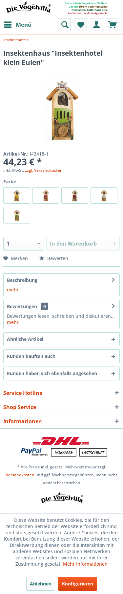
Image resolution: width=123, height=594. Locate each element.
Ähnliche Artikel (25, 339)
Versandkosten (20, 475)
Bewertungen (22, 306)
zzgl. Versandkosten (44, 170)
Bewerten (53, 258)
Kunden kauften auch (31, 356)
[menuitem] (17, 24)
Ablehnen (40, 583)
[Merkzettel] (80, 24)
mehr (13, 289)
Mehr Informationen (85, 564)
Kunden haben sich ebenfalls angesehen (52, 373)
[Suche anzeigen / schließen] (64, 24)
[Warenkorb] (112, 24)
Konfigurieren (77, 583)
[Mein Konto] (96, 24)
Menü (17, 23)
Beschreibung (22, 280)
